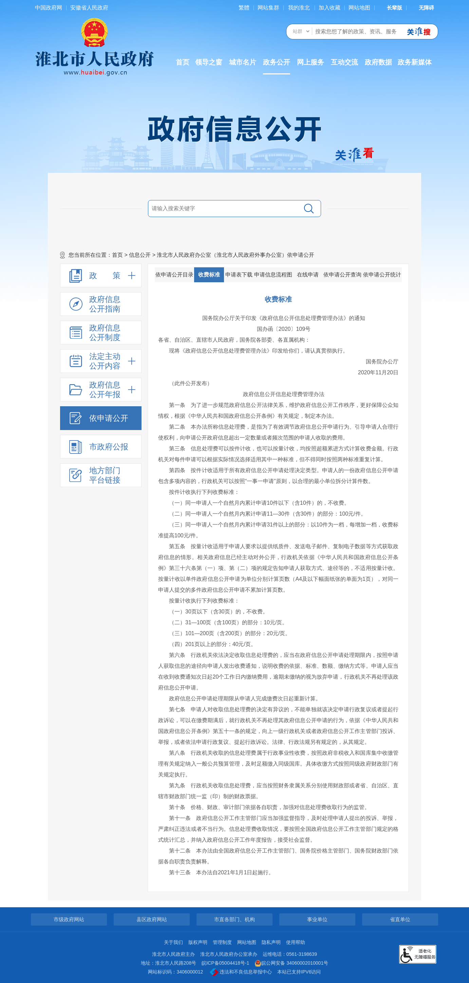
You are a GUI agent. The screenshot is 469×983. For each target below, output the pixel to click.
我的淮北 (299, 8)
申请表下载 (238, 275)
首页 (182, 62)
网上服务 (310, 62)
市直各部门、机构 (234, 919)
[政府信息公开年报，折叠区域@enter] (101, 389)
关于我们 (173, 942)
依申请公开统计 (382, 275)
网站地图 (359, 8)
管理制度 (222, 942)
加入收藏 (329, 8)
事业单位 (317, 919)
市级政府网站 (69, 919)
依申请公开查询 (342, 275)
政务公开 (276, 66)
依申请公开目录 (174, 275)
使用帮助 (295, 942)
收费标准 (209, 275)
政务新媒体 (415, 62)
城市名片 (242, 62)
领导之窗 (208, 62)
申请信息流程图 (273, 275)
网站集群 (268, 8)
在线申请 (308, 275)
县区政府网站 (151, 919)
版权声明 (197, 942)
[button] (390, 7)
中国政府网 (48, 8)
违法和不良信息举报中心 (241, 972)
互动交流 (344, 62)
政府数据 (378, 62)
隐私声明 (271, 942)
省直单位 (400, 919)
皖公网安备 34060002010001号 (291, 963)
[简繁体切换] (244, 7)
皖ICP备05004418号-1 (225, 963)
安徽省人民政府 (89, 8)
